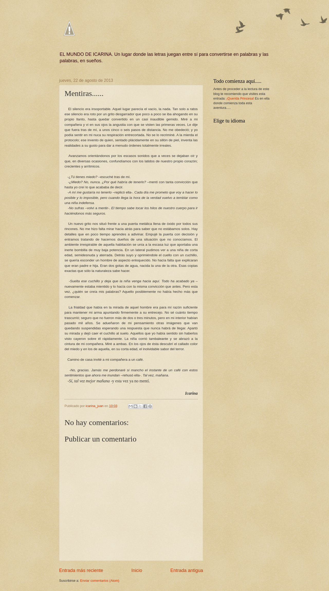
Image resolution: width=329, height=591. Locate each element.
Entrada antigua (186, 570)
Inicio (136, 570)
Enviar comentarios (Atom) (99, 581)
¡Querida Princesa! (240, 98)
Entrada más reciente (81, 570)
